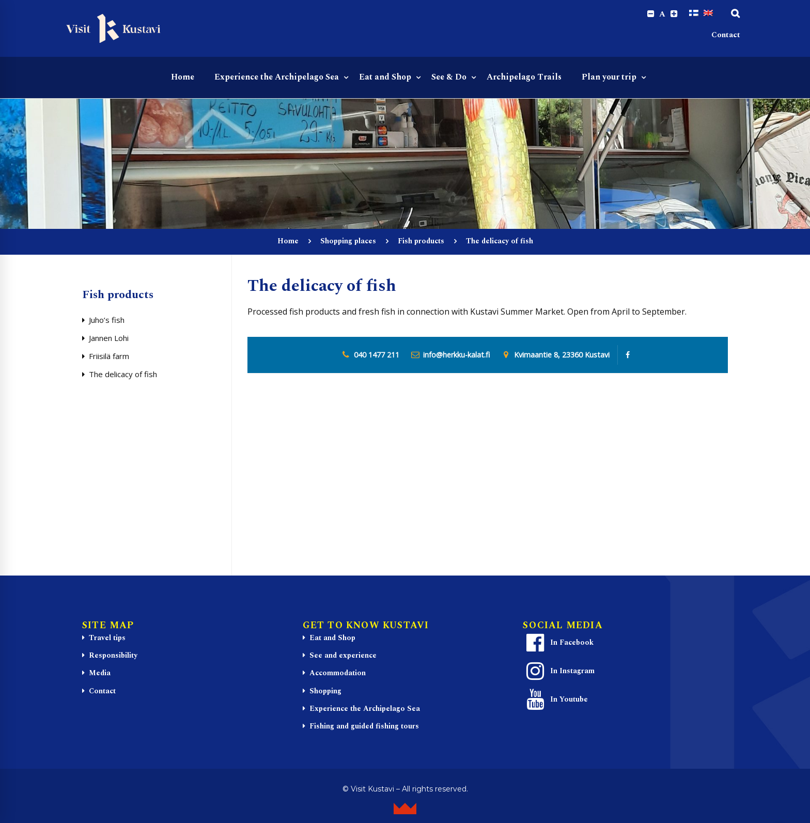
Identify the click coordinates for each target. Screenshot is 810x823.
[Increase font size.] (673, 14)
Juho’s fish (106, 321)
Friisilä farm (109, 357)
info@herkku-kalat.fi (456, 356)
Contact (725, 36)
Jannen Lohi (109, 339)
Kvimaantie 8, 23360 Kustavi (562, 356)
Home (288, 242)
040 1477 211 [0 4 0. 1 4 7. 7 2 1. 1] (376, 356)
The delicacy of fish (123, 375)
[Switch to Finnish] (694, 14)
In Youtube (555, 700)
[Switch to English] (708, 14)
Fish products (421, 242)
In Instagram (559, 672)
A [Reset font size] (660, 14)
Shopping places (348, 242)
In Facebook (558, 643)
